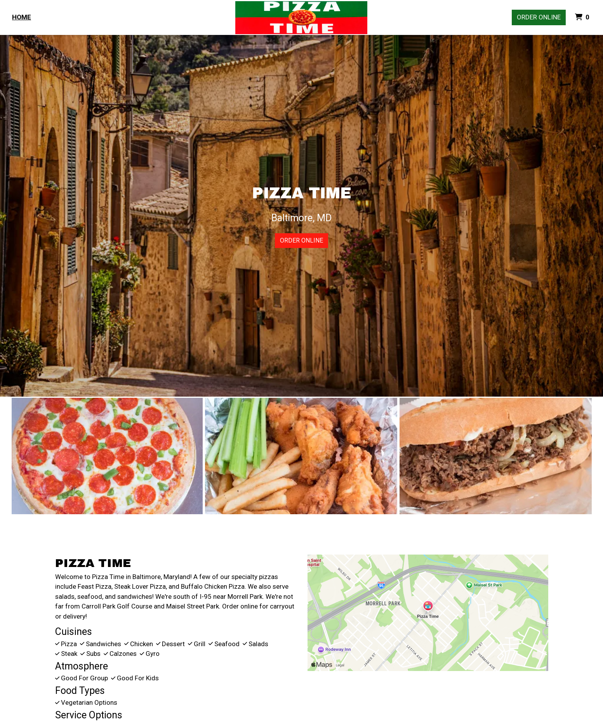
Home (21, 17)
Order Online (539, 17)
